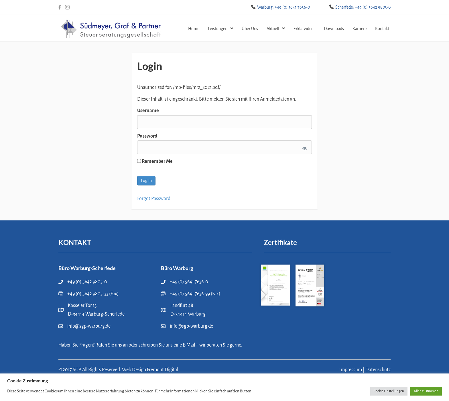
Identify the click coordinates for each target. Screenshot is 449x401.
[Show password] (304, 147)
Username (148, 110)
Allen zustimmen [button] (426, 391)
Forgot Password (153, 198)
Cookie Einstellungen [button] (389, 391)
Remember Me (155, 161)
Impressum (350, 369)
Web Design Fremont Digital (150, 369)
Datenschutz (378, 369)
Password (147, 136)
